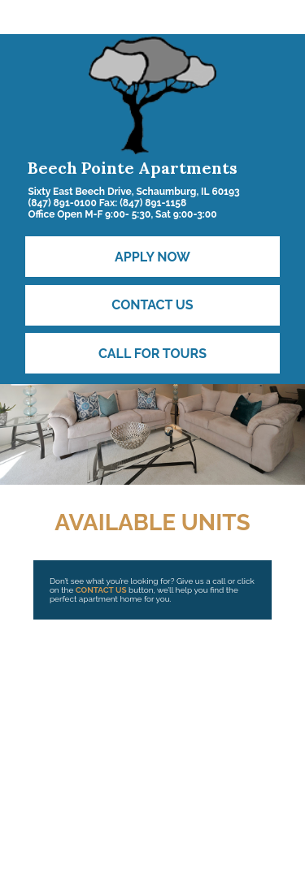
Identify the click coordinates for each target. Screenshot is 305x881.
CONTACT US (101, 589)
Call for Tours (152, 353)
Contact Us (152, 305)
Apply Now (152, 257)
